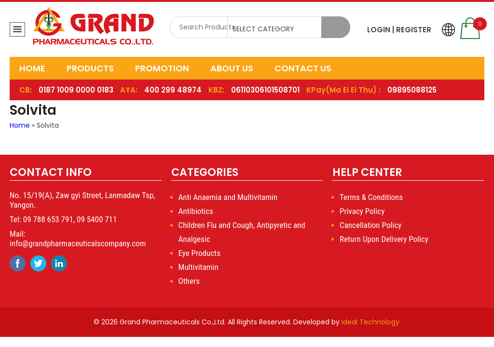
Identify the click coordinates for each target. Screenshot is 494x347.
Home (32, 68)
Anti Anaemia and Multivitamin (228, 197)
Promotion (162, 68)
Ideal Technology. (371, 322)
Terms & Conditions (371, 197)
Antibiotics (195, 211)
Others (189, 281)
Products (90, 68)
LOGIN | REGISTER (399, 30)
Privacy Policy (362, 211)
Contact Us (302, 68)
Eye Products (199, 253)
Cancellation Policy (370, 225)
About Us (231, 68)
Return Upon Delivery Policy (384, 239)
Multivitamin (198, 267)
